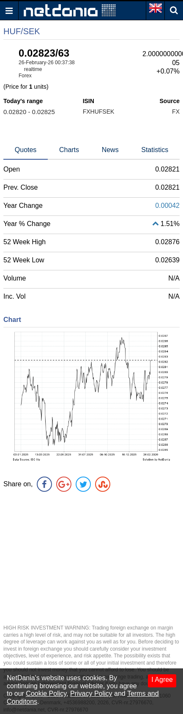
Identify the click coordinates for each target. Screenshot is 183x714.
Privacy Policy (91, 693)
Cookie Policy (46, 693)
